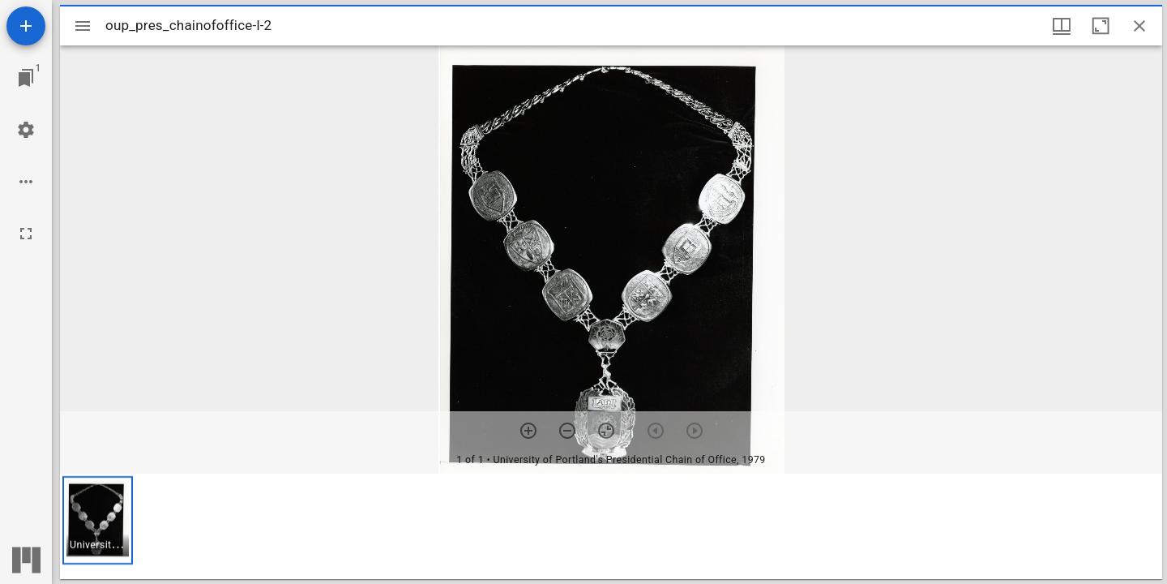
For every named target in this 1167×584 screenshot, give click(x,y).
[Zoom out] (567, 430)
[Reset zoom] (606, 430)
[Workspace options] (25, 181)
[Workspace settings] (25, 129)
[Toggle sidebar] (82, 25)
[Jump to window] (25, 77)
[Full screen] (25, 233)
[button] (97, 520)
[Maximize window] (1100, 25)
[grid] (611, 526)
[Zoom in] (528, 430)
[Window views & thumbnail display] (1061, 25)
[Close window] (1139, 25)
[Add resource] (25, 25)
